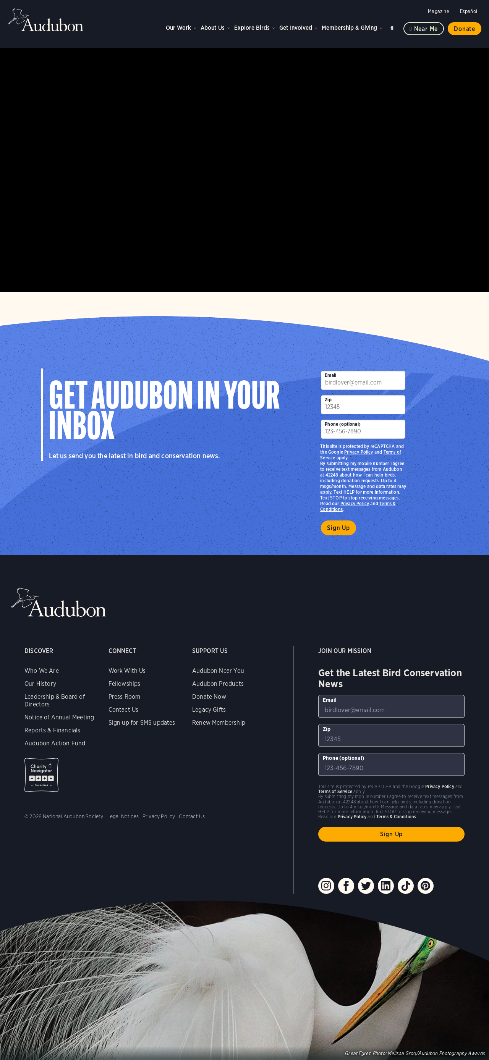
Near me (426, 28)
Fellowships (124, 683)
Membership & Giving (349, 27)
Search (393, 27)
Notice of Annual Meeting (59, 717)
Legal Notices (123, 816)
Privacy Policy (354, 503)
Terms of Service (335, 791)
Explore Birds (252, 27)
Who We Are (41, 670)
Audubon (46, 19)
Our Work (178, 27)
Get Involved (295, 27)
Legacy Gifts (209, 709)
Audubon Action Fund (54, 743)
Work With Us (127, 670)
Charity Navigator (41, 775)
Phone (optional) (343, 424)
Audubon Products (218, 683)
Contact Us (123, 709)
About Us (213, 27)
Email (330, 375)
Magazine (438, 11)
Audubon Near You (218, 670)
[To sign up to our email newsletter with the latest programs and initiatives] (363, 380)
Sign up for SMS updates (141, 722)
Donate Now (209, 696)
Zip (328, 399)
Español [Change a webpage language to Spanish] (468, 11)
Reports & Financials (52, 730)
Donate (464, 28)
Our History (40, 683)
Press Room (124, 696)
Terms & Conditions (396, 816)
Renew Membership (218, 722)
